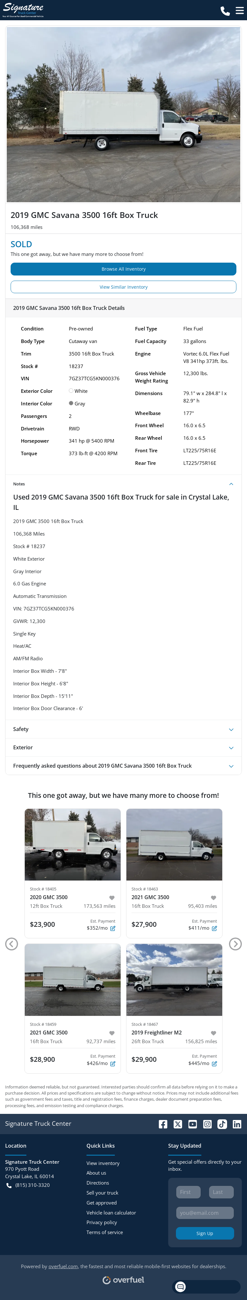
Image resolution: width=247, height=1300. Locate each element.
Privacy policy (102, 1222)
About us (96, 1172)
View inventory (103, 1163)
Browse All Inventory (124, 269)
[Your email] (205, 1212)
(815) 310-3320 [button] (28, 1185)
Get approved (102, 1202)
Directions (98, 1182)
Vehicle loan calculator (111, 1212)
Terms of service (105, 1232)
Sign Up (205, 1233)
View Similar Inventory (124, 287)
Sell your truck (102, 1192)
